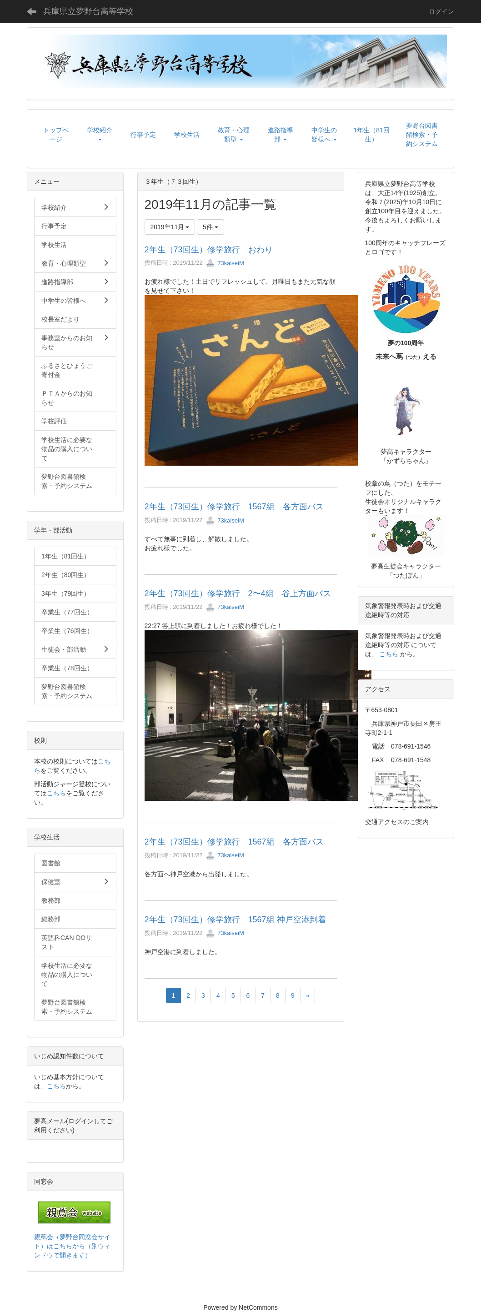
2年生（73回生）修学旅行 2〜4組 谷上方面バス (238, 593)
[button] (99, 134)
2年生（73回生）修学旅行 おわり (209, 249)
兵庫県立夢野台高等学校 (88, 11)
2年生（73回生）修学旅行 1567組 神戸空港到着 (235, 919)
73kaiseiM (225, 263)
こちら (56, 793)
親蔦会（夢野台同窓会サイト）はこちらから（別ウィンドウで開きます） (72, 1246)
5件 (210, 227)
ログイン (441, 11)
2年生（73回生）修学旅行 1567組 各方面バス (234, 506)
